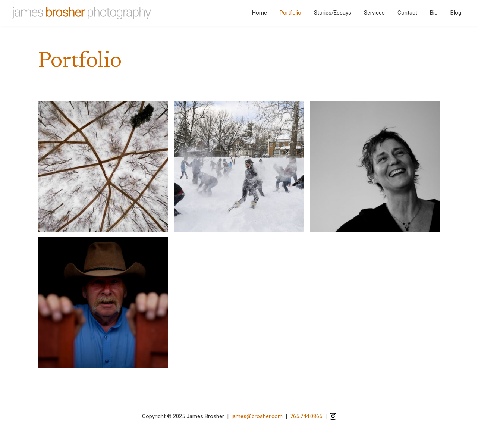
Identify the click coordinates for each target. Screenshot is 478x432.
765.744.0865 (306, 416)
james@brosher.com (257, 416)
